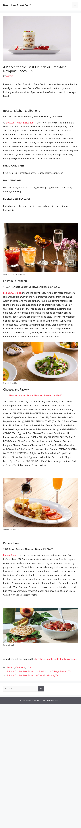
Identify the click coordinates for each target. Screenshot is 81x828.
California (20, 667)
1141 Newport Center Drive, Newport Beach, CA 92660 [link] (32, 395)
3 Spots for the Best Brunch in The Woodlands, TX (32, 675)
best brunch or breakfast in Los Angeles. (56, 658)
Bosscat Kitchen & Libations (20, 122)
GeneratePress (55, 700)
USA (29, 667)
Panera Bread (10, 555)
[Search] (41, 688)
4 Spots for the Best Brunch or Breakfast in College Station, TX (39, 671)
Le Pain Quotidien (12, 292)
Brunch (10, 667)
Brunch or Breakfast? (17, 5)
